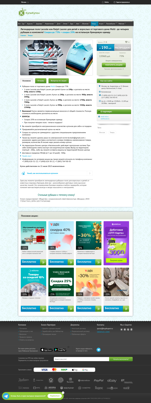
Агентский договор (79, 328)
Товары (94, 23)
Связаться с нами (103, 332)
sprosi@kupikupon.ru (105, 328)
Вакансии (22, 334)
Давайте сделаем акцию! (51, 328)
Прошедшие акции (49, 334)
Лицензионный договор (81, 331)
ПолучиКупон (111, 23)
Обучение (86, 23)
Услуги (102, 23)
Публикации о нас (26, 331)
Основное (26, 80)
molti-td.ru (105, 116)
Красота (31, 23)
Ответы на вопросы (26, 340)
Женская (102, 132)
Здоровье (40, 23)
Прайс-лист (26, 156)
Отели (66, 23)
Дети (59, 23)
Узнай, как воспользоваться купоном (42, 173)
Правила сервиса (25, 337)
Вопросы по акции (58, 80)
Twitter (128, 329)
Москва (23, 2)
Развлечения (50, 23)
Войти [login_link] (107, 2)
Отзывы (41, 80)
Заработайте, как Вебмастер (52, 331)
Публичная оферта (79, 334)
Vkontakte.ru (125, 329)
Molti (53, 86)
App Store (46, 350)
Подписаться (54, 396)
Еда (24, 23)
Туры (72, 23)
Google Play (60, 350)
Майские (122, 23)
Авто (78, 23)
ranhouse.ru (105, 119)
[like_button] (126, 42)
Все (19, 23)
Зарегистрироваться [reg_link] (123, 2)
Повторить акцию (113, 65)
